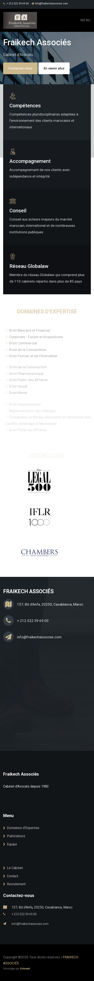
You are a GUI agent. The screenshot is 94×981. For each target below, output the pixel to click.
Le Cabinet (13, 868)
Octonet (25, 968)
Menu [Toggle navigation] (85, 20)
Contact (10, 876)
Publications (14, 836)
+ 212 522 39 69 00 (16, 3)
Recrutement (14, 884)
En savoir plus (54, 68)
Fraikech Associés (21, 774)
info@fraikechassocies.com (49, 3)
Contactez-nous (20, 68)
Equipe (10, 844)
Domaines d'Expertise (21, 828)
